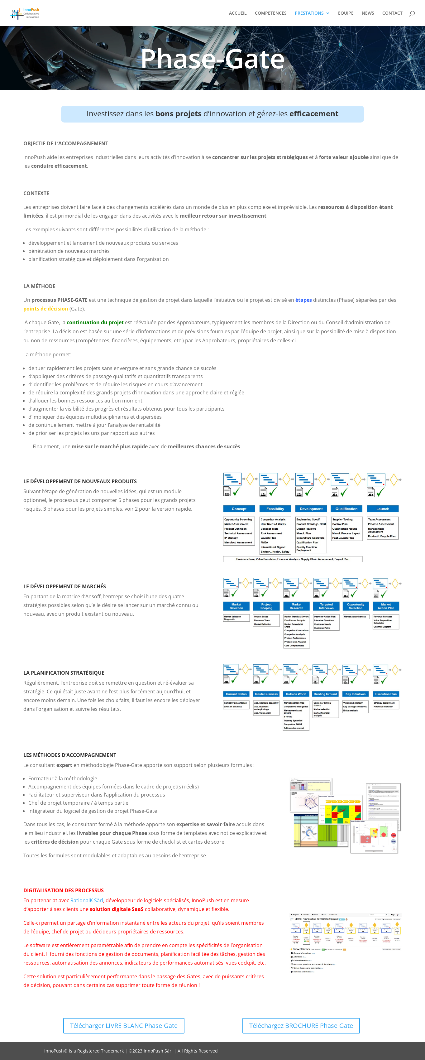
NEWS (368, 13)
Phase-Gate (212, 60)
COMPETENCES (271, 13)
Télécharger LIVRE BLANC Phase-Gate (124, 1025)
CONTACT (392, 13)
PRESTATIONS (309, 13)
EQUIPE (346, 13)
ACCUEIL (238, 13)
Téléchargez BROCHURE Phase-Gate (301, 1025)
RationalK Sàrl (86, 900)
